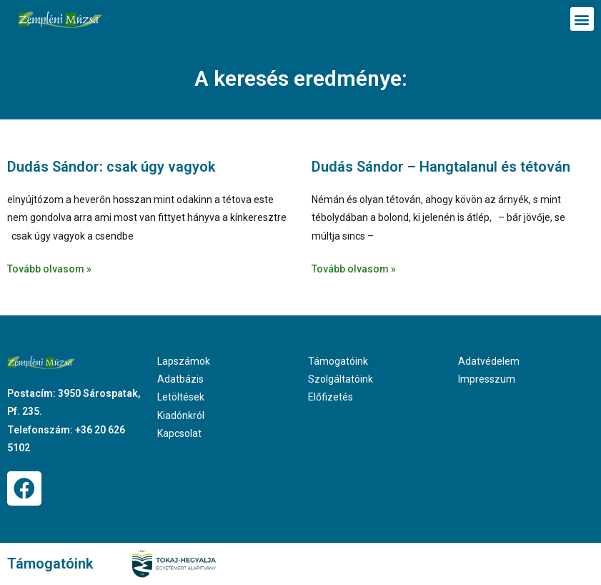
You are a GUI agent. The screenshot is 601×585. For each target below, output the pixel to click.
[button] (582, 19)
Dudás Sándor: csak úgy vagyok (111, 166)
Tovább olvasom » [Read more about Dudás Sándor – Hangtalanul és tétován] (354, 269)
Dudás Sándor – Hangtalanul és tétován (441, 166)
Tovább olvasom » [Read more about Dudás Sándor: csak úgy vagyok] (49, 269)
